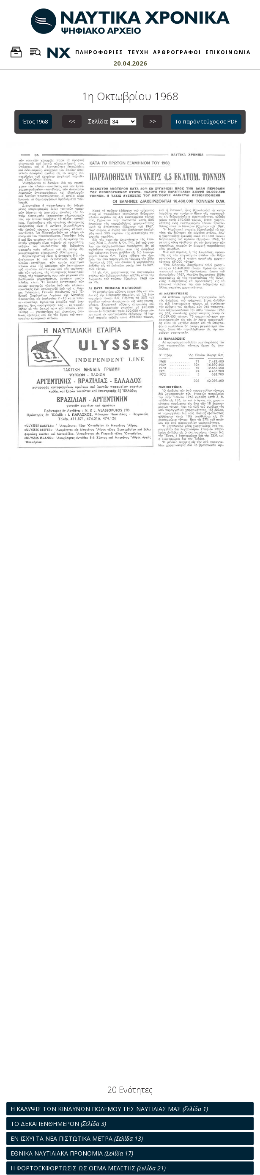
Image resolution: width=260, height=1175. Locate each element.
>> (152, 121)
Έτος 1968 (35, 121)
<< (71, 121)
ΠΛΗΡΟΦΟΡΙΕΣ (99, 52)
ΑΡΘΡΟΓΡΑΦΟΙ (177, 52)
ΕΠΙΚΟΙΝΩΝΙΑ (228, 52)
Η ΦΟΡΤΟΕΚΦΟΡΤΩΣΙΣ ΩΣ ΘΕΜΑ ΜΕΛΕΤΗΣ (88, 1168)
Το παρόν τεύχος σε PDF (206, 121)
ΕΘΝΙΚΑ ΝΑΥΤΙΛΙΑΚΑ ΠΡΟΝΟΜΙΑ (72, 1153)
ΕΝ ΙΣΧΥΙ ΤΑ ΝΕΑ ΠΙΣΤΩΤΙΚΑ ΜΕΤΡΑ (77, 1138)
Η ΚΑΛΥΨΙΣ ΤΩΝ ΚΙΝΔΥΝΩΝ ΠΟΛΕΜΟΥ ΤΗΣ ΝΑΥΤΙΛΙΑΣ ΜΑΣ (109, 1109)
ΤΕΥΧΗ (138, 52)
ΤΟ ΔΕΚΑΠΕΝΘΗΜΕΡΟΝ (58, 1124)
